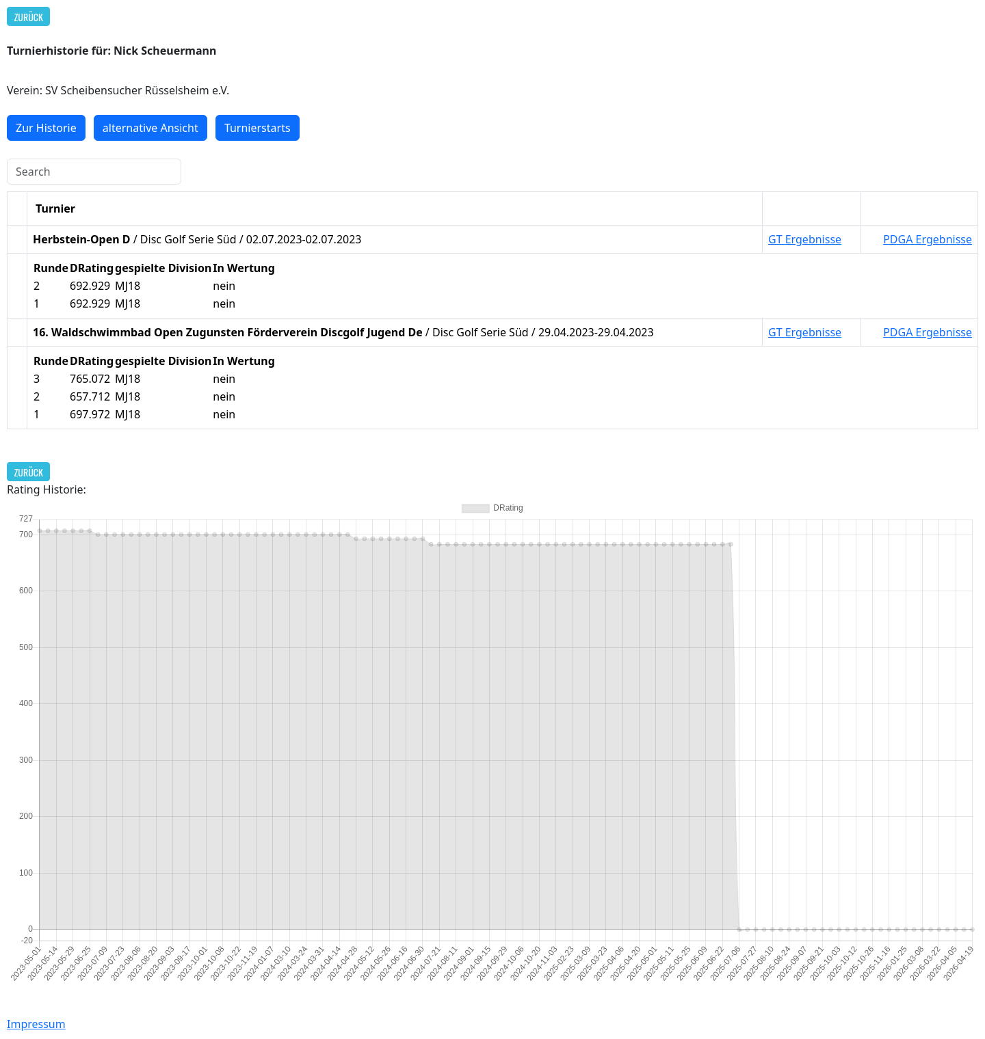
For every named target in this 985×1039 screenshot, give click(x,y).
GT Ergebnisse (804, 239)
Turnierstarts (257, 127)
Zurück (28, 17)
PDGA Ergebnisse (927, 239)
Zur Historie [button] (46, 127)
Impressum (36, 1023)
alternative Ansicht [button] (150, 127)
